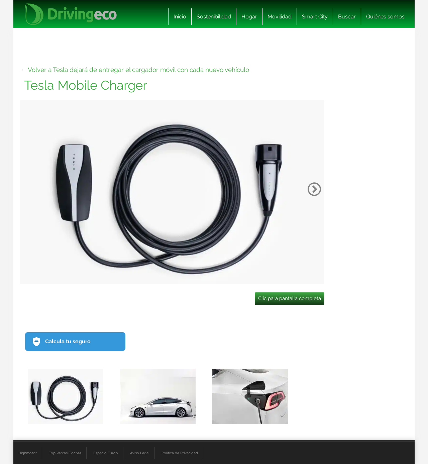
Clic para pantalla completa (289, 298)
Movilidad (280, 16)
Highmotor (27, 453)
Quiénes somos (385, 16)
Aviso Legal (139, 453)
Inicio (180, 16)
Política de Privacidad (180, 453)
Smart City (315, 16)
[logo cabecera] (71, 14)
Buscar (347, 16)
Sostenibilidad (214, 16)
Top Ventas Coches (65, 453)
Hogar (249, 16)
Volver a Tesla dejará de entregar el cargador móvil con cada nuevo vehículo (138, 69)
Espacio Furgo (105, 453)
